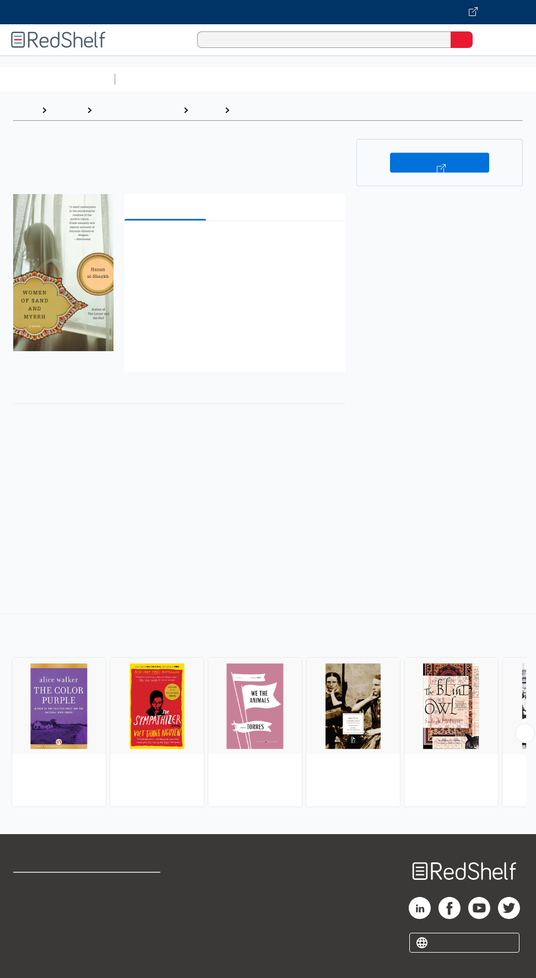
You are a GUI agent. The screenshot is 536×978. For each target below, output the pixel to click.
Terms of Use (137, 885)
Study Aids (149, 79)
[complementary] (268, 712)
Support (28, 910)
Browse (67, 110)
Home (24, 110)
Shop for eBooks (45, 885)
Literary (251, 110)
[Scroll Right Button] (525, 733)
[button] (234, 246)
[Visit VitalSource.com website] (268, 12)
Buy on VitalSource (439, 163)
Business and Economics (427, 79)
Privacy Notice (41, 934)
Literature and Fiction (137, 110)
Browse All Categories (57, 79)
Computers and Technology (314, 79)
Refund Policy (138, 910)
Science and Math (216, 79)
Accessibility (136, 934)
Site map (30, 958)
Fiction (206, 110)
